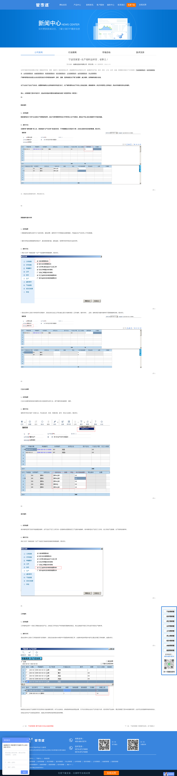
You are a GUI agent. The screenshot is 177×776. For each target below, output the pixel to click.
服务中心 (110, 5)
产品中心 (77, 5)
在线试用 (142, 5)
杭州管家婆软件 (33, 764)
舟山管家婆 (68, 761)
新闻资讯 (89, 5)
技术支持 (140, 52)
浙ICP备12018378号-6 (36, 767)
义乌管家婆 (96, 761)
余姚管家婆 (105, 761)
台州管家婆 (78, 761)
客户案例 (100, 5)
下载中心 (39, 758)
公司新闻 (39, 52)
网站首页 (63, 5)
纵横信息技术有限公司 (80, 64)
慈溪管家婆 (115, 761)
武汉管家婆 (50, 761)
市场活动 (106, 52)
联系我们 (121, 5)
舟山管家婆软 (92, 73)
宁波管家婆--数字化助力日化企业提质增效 (41, 726)
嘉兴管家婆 (59, 761)
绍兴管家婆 (87, 761)
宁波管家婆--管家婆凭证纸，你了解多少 (143, 726)
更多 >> (69, 764)
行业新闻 (72, 52)
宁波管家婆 (31, 761)
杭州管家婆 (40, 761)
